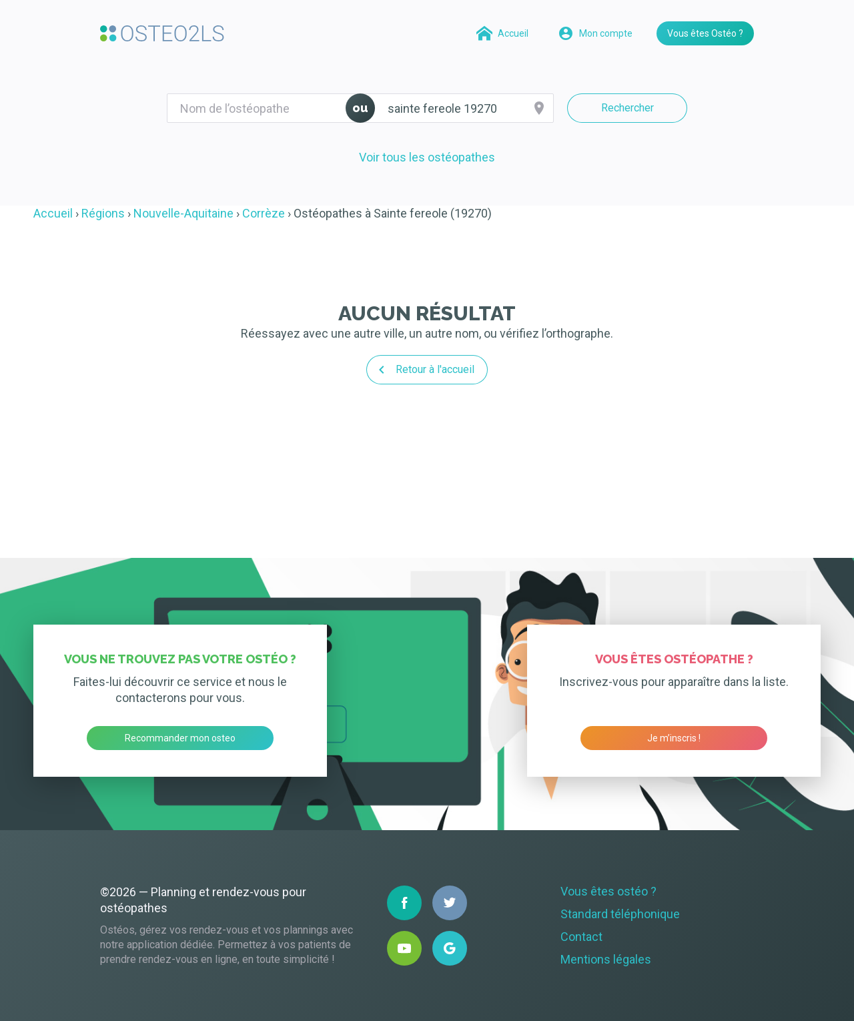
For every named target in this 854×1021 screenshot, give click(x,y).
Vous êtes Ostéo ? (705, 33)
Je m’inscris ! (674, 738)
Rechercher (627, 107)
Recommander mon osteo (180, 738)
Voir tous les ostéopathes (427, 157)
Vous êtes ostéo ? (608, 891)
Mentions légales (605, 959)
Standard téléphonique (620, 914)
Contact (581, 937)
